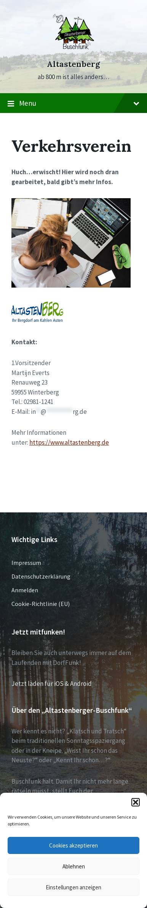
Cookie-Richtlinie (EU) (40, 603)
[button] (135, 802)
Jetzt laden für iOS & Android (51, 683)
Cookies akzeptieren (73, 845)
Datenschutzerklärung (40, 576)
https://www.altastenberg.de (69, 442)
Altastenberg (73, 64)
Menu (73, 103)
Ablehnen (73, 866)
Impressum (26, 562)
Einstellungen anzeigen (73, 887)
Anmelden (24, 590)
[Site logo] (73, 50)
